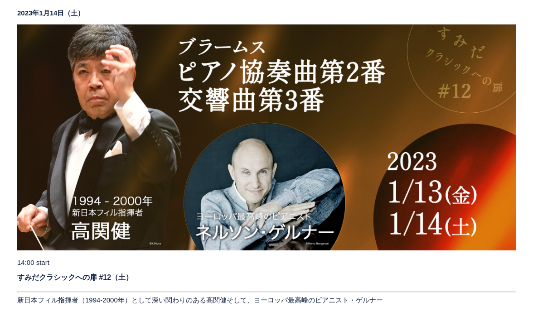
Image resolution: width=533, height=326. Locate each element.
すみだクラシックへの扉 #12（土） (75, 277)
